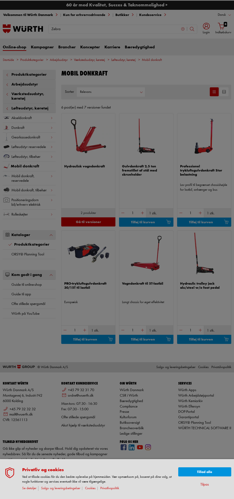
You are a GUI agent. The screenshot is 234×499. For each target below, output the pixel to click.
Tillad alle (204, 472)
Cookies (90, 488)
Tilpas (204, 484)
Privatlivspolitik (109, 488)
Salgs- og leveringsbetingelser (60, 488)
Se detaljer (29, 488)
